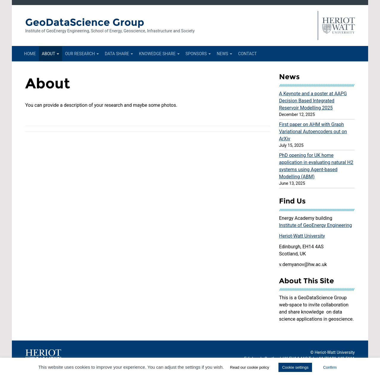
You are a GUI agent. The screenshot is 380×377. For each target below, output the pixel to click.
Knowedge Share (159, 53)
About (50, 53)
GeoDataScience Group (84, 22)
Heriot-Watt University (302, 236)
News (224, 53)
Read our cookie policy (249, 367)
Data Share (119, 53)
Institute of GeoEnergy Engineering (315, 225)
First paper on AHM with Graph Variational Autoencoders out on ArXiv (313, 131)
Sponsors (198, 53)
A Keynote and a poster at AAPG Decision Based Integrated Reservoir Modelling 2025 (313, 101)
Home (30, 53)
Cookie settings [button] (295, 367)
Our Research (82, 53)
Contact (247, 53)
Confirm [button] (330, 367)
